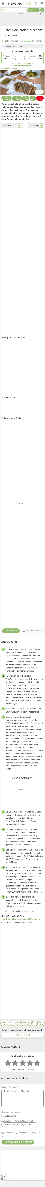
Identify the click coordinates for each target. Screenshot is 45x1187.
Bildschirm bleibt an (34, 332)
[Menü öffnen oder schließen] (3, 3)
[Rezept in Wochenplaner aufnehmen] (35, 688)
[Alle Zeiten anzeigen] (41, 46)
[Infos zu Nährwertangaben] (32, 51)
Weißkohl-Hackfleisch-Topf (29, 1056)
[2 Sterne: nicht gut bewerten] (15, 727)
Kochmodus (11, 332)
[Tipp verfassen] (42, 10)
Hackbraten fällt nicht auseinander (17, 1073)
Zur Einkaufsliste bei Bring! (17, 242)
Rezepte (14, 69)
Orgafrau (17, 818)
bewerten (32, 41)
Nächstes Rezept (33, 652)
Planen (25, 98)
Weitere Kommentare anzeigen (22, 990)
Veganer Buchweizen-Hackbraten (7, 312)
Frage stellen (33, 10)
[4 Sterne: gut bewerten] (30, 727)
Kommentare (22, 700)
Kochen (7, 69)
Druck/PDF (6, 98)
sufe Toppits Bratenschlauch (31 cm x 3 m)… (21, 621)
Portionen (34, 125)
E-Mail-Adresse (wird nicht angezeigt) (17, 785)
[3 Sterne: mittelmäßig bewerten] (22, 727)
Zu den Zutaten (22, 64)
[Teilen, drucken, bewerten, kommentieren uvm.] (3, 1175)
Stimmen (30, 734)
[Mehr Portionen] (40, 125)
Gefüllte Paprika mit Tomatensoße (26, 1041)
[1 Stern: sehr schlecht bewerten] (8, 727)
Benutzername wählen (11, 777)
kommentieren (11, 41)
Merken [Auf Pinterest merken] (40, 98)
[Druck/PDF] (5, 688)
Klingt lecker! (22, 636)
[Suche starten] (3, 10)
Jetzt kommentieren (22, 642)
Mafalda (17, 862)
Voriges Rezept (12, 652)
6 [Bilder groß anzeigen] (39, 92)
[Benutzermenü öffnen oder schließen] (42, 3)
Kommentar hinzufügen (22, 762)
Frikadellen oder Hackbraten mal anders (29, 312)
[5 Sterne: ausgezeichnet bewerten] (37, 727)
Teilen (33, 98)
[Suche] (36, 3)
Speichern (17, 98)
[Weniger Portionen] (19, 125)
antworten (35, 853)
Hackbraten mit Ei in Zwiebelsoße (26, 1091)
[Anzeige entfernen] (1, 1179)
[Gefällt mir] (21, 853)
